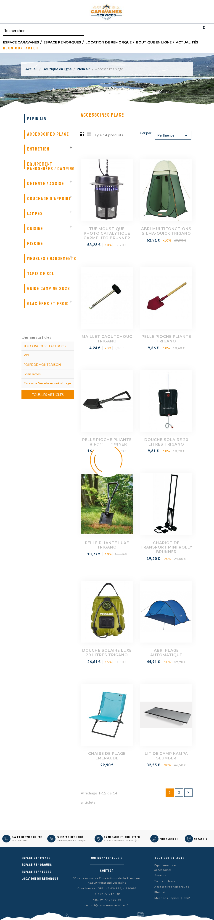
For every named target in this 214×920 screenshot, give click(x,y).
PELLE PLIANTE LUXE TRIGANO (107, 545)
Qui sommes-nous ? (107, 858)
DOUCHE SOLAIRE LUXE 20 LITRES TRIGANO (107, 652)
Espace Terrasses (36, 872)
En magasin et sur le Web (122, 837)
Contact (107, 871)
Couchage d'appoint (49, 199)
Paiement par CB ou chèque (71, 840)
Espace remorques (62, 42)
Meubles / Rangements (51, 258)
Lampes (35, 213)
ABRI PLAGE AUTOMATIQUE (166, 652)
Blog (210, 30)
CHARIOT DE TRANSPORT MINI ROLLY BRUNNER (166, 547)
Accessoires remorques (171, 886)
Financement (169, 839)
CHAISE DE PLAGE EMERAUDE (107, 755)
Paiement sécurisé (70, 837)
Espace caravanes (36, 858)
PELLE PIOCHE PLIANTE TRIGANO (166, 338)
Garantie (200, 839)
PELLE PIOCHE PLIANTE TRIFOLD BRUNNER (107, 442)
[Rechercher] (43, 31)
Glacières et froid (48, 304)
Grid (82, 134)
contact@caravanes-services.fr (107, 905)
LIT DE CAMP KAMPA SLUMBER (166, 755)
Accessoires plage (48, 134)
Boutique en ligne (154, 42)
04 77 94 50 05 (19, 840)
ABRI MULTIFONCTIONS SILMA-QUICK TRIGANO (166, 231)
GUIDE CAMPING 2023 (48, 288)
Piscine (35, 243)
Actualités (187, 42)
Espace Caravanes (21, 42)
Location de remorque (108, 42)
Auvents (160, 875)
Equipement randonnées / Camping (51, 166)
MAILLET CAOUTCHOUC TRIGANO (107, 338)
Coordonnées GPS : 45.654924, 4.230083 (107, 888)
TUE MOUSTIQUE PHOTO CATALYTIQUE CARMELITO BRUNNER (107, 233)
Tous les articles (48, 395)
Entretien (38, 149)
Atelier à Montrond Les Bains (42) (121, 840)
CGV (187, 898)
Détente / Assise (45, 183)
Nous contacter (20, 48)
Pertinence (173, 135)
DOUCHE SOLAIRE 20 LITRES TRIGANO (166, 442)
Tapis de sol (40, 274)
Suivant (188, 792)
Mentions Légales (167, 898)
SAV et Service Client (27, 837)
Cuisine (35, 228)
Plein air (36, 119)
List (88, 134)
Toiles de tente (165, 881)
